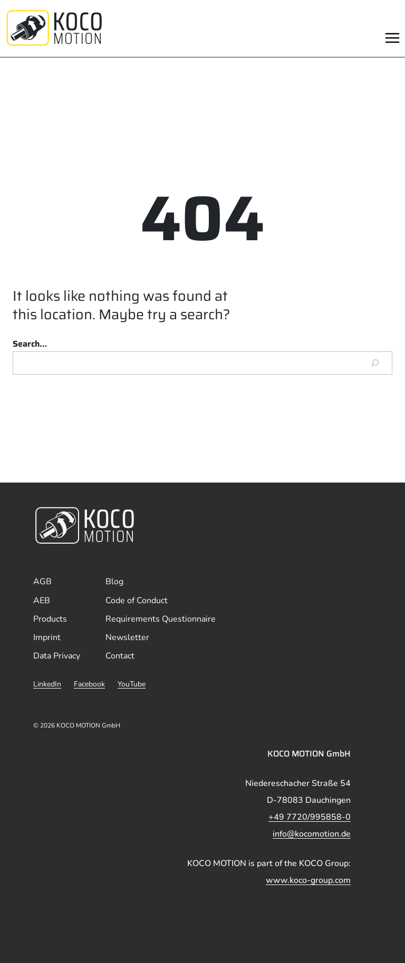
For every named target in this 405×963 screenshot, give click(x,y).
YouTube (132, 684)
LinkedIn (47, 684)
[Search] (375, 363)
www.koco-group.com (308, 880)
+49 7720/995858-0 (309, 817)
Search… (30, 343)
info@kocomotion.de (312, 834)
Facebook (89, 684)
